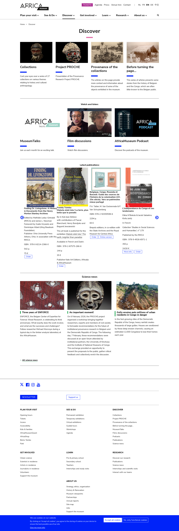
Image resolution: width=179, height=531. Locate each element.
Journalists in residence (29, 468)
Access (23, 422)
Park (22, 443)
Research (118, 452)
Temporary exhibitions (75, 418)
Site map (70, 504)
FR (143, 4)
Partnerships (71, 497)
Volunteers (24, 472)
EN (147, 4)
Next (157, 218)
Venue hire (116, 4)
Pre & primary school (75, 458)
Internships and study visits (77, 468)
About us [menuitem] (140, 16)
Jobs (68, 508)
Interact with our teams (122, 472)
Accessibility (25, 426)
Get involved (27, 452)
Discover (32, 24)
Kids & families (26, 429)
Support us (73, 397)
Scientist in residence (28, 461)
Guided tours (71, 426)
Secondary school (73, 461)
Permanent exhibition (75, 415)
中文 (157, 4)
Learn (69, 452)
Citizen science (26, 458)
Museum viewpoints (74, 493)
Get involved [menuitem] (88, 16)
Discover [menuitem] (68, 16)
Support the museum (29, 476)
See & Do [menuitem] (50, 16)
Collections (117, 415)
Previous (22, 218)
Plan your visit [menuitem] (29, 16)
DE (151, 4)
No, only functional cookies (135, 521)
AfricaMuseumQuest (28, 433)
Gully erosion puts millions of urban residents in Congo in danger (136, 314)
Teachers (70, 465)
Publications (118, 440)
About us (71, 481)
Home (22, 24)
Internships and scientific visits (125, 468)
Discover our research (121, 458)
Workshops (71, 429)
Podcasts (116, 436)
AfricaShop (24, 436)
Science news (118, 443)
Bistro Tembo (25, 440)
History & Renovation (75, 490)
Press (106, 4)
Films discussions (120, 433)
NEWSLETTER (28, 397)
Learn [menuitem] (106, 16)
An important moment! (81, 312)
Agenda (98, 4)
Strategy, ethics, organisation (78, 486)
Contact (127, 4)
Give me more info (37, 529)
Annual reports (72, 501)
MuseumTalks (118, 429)
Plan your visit (28, 409)
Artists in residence (28, 465)
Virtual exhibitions (73, 422)
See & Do (71, 409)
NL (139, 4)
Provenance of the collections (125, 422)
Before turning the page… (123, 426)
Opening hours (26, 415)
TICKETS (87, 4)
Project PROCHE (119, 418)
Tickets (23, 418)
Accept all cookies (113, 521)
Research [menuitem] (122, 16)
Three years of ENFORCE (35, 312)
